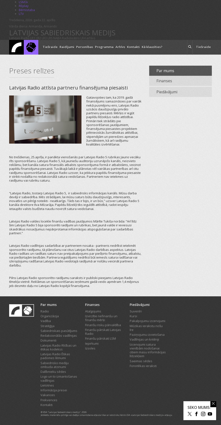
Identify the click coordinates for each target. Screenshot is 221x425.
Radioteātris (71, 38)
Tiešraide (50, 47)
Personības (84, 47)
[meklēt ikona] (190, 47)
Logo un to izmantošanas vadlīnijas (58, 378)
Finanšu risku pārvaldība (103, 325)
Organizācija (49, 316)
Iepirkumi (92, 343)
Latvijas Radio (19, 38)
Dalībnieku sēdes (53, 371)
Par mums (165, 70)
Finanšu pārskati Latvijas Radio (103, 332)
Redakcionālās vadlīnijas (58, 335)
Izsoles (90, 348)
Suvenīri (136, 311)
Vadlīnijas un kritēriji (144, 339)
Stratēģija (47, 326)
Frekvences (48, 400)
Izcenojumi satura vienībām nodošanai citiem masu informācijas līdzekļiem (148, 350)
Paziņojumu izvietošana (147, 334)
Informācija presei (53, 390)
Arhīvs (120, 47)
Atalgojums (93, 311)
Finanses (164, 80)
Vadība (45, 321)
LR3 (44, 38)
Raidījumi (67, 47)
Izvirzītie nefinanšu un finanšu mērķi (101, 318)
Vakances (47, 395)
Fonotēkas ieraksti (143, 366)
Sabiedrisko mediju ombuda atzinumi (54, 365)
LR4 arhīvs (87, 38)
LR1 (32, 38)
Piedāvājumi (166, 92)
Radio (44, 311)
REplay (24, 6)
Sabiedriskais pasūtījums (58, 331)
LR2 (38, 38)
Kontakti (133, 47)
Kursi (133, 316)
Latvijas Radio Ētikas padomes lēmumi (55, 356)
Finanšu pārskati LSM (100, 338)
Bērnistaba (27, 10)
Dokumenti (48, 340)
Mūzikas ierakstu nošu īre (146, 328)
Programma (104, 47)
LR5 (50, 38)
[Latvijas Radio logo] (23, 47)
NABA (57, 38)
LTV (21, 14)
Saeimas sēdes (141, 361)
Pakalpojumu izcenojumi (147, 321)
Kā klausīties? (152, 47)
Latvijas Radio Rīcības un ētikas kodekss (58, 347)
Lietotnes (47, 385)
